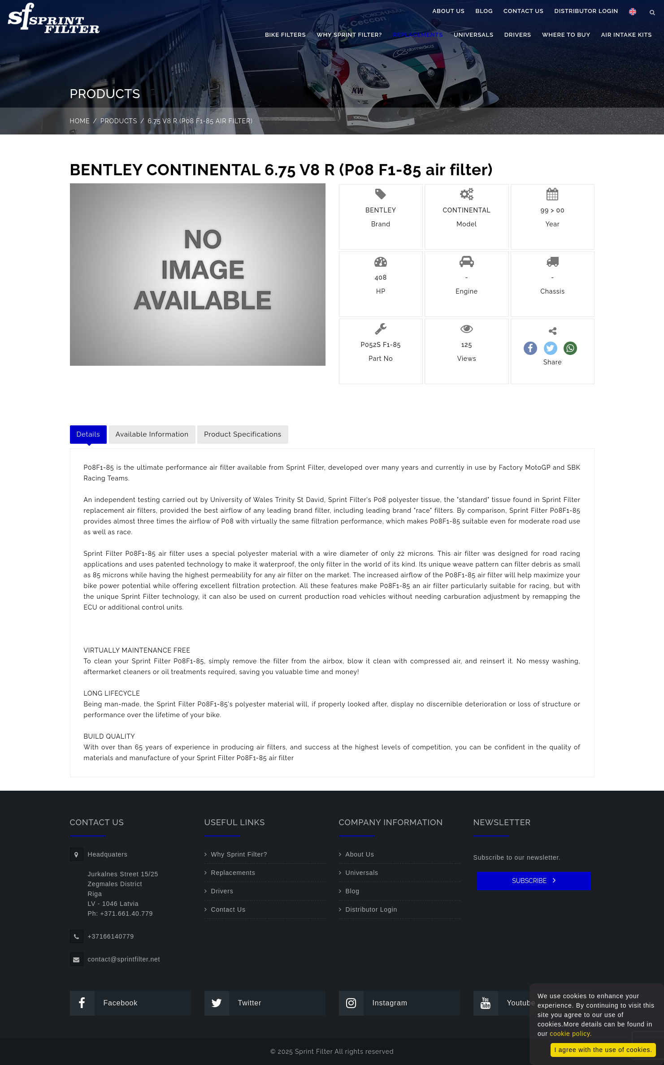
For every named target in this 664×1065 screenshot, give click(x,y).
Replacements (418, 34)
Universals (474, 34)
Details (88, 434)
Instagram (373, 1003)
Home (80, 121)
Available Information (152, 434)
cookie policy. (571, 1033)
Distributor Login (586, 11)
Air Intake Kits (626, 34)
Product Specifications (243, 434)
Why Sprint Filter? (349, 34)
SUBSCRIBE (534, 880)
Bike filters (285, 34)
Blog (484, 11)
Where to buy (566, 34)
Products (118, 121)
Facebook (104, 1003)
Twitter (233, 1003)
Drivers (517, 34)
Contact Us (523, 11)
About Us (449, 11)
